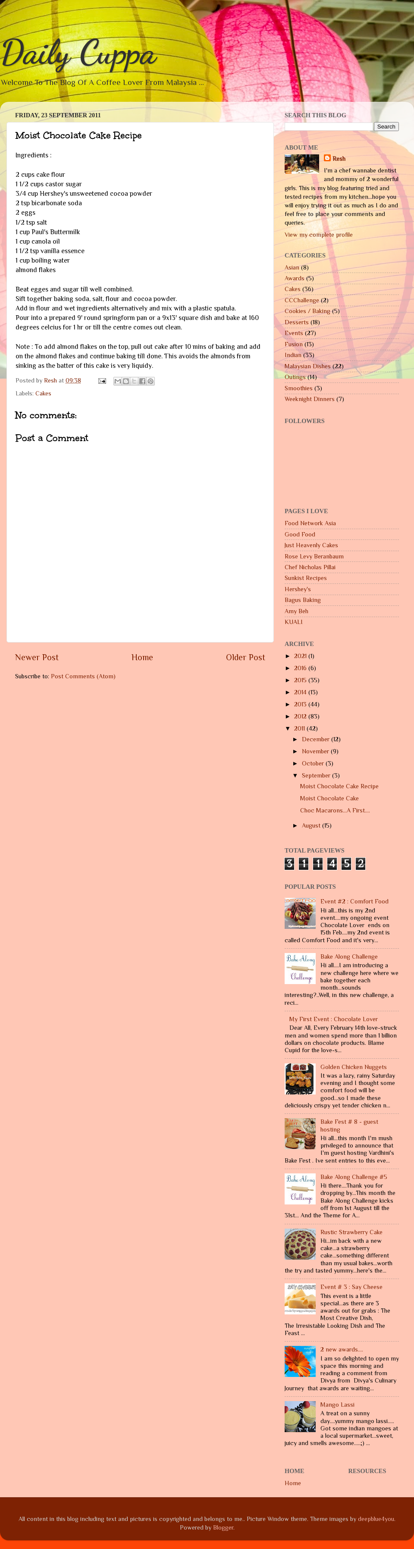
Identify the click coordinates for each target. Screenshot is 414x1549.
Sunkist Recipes (306, 577)
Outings (295, 376)
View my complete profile (319, 234)
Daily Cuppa (78, 51)
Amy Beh (296, 611)
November (316, 751)
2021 (301, 655)
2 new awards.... (341, 1349)
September (317, 775)
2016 (301, 668)
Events (294, 332)
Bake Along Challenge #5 (353, 1176)
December (316, 739)
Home (142, 657)
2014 (301, 692)
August (312, 825)
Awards (294, 278)
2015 (301, 680)
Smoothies (299, 388)
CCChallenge (302, 300)
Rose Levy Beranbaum (314, 556)
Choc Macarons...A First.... (335, 810)
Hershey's (298, 589)
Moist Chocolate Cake (329, 798)
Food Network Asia (310, 523)
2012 (301, 716)
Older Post (245, 657)
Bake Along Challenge (349, 956)
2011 (300, 728)
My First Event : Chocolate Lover (333, 1019)
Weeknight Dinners (310, 398)
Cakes (43, 393)
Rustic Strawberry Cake (351, 1232)
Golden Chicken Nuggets (353, 1066)
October (314, 763)
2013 (301, 704)
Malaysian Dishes (308, 366)
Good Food (300, 534)
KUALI (294, 621)
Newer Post (37, 657)
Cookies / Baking (307, 310)
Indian (293, 354)
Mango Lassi (337, 1404)
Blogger (223, 1527)
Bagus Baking (303, 599)
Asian (292, 267)
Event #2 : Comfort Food (354, 901)
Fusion (294, 344)
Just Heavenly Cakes (311, 545)
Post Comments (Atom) (83, 676)
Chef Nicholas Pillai (310, 567)
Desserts (297, 322)
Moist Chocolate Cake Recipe (339, 786)
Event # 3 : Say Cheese (351, 1286)
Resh (338, 158)
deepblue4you (376, 1518)
